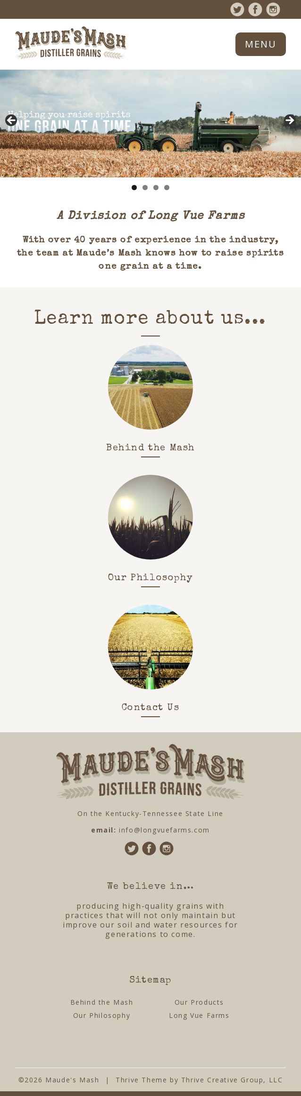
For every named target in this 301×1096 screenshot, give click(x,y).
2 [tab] (145, 187)
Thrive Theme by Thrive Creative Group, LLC (199, 1079)
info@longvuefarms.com (164, 829)
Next (289, 121)
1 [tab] (134, 187)
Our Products (199, 1002)
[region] (150, 124)
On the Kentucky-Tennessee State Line (150, 813)
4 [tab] (166, 187)
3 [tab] (156, 187)
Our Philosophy (101, 1015)
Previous (12, 121)
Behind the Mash (102, 1002)
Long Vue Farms (199, 1015)
